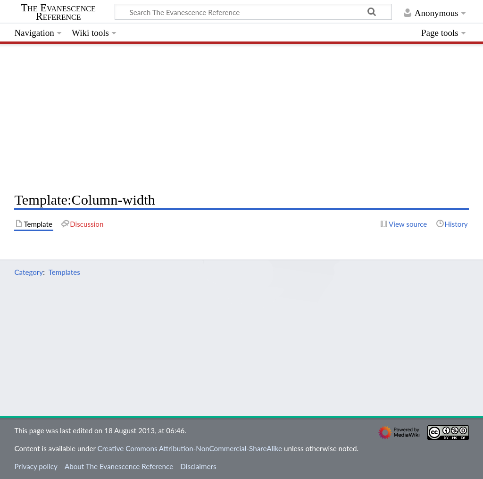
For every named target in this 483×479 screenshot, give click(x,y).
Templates (64, 272)
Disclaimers (198, 466)
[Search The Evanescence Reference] (253, 11)
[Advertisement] (241, 116)
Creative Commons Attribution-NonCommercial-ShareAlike (190, 448)
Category (28, 272)
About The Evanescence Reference (119, 466)
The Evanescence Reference (58, 12)
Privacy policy (35, 466)
